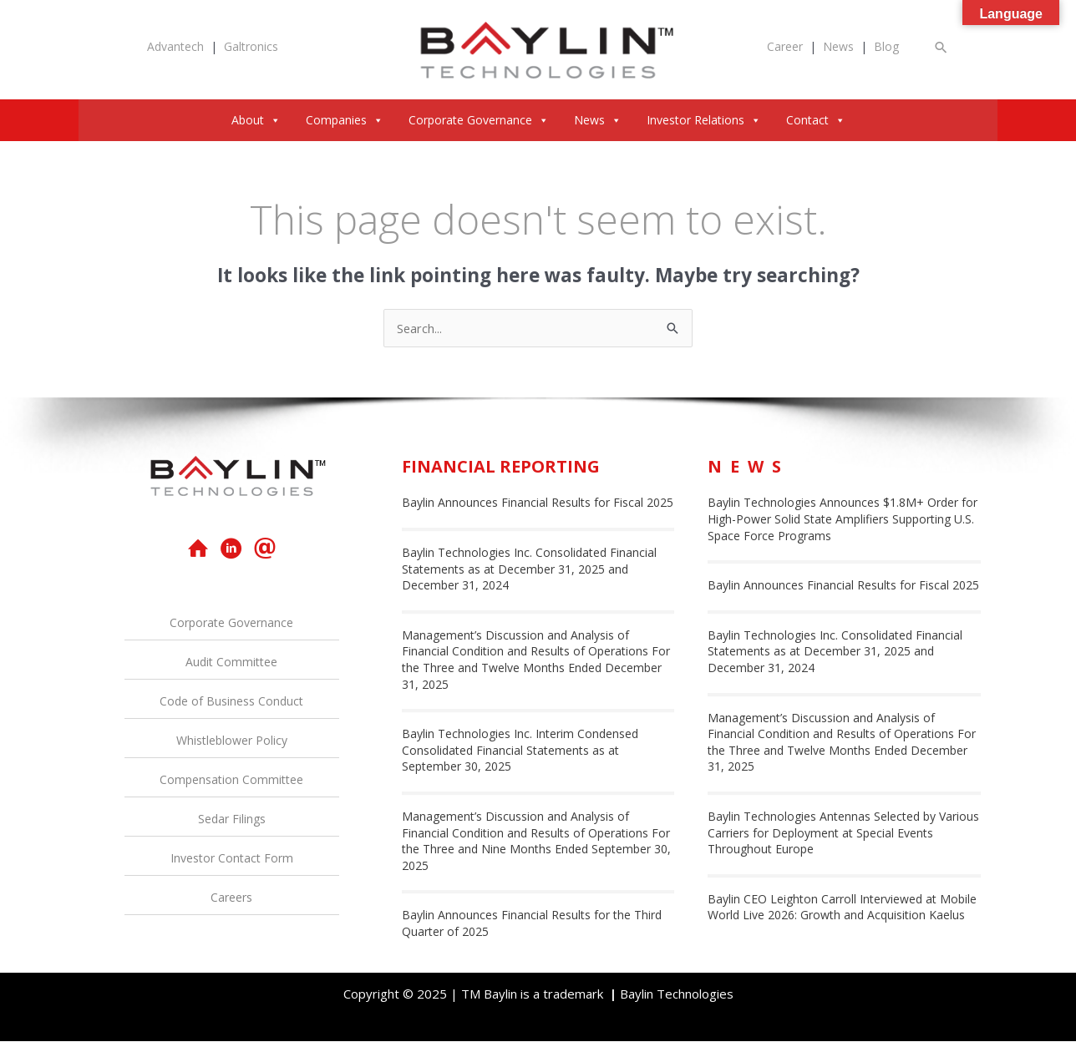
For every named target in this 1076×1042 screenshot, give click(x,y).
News (838, 46)
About (256, 120)
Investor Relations (704, 120)
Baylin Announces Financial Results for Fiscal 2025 (537, 503)
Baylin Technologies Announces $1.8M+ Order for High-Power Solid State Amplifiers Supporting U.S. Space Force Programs (842, 519)
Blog (886, 46)
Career (785, 46)
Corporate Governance (479, 120)
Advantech (175, 46)
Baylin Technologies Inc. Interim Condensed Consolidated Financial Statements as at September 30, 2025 (520, 750)
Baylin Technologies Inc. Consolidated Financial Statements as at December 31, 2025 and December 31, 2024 (529, 569)
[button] (941, 47)
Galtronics (251, 46)
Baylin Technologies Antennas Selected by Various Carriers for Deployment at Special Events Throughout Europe (843, 833)
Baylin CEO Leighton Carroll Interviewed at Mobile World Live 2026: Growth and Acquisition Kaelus (842, 907)
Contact (815, 120)
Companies (344, 120)
